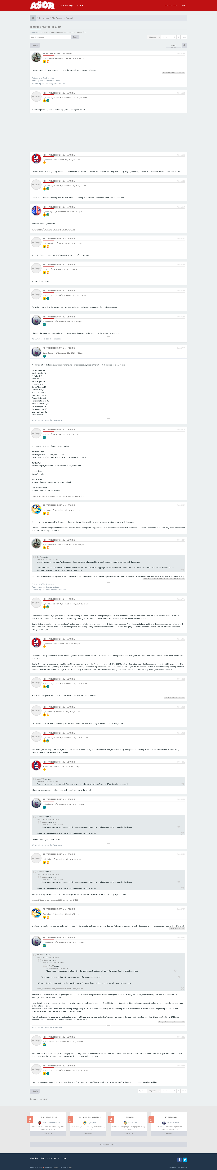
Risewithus (49, 1041)
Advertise (34, 1158)
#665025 (181, 92)
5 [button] (174, 37)
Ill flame (48, 159)
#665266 (181, 1065)
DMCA (49, 1158)
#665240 (181, 854)
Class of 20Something (78, 32)
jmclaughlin (50, 321)
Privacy (43, 1158)
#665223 (181, 638)
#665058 (181, 264)
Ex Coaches (130, 1117)
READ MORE (48, 1133)
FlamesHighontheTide (170, 72)
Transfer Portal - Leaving (45, 27)
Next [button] (184, 37)
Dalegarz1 (165, 579)
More (80, 5)
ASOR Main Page (66, 5)
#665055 (181, 206)
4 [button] (170, 37)
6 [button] (178, 37)
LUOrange (49, 211)
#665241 (181, 909)
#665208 (181, 429)
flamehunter (169, 698)
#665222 (181, 599)
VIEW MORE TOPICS (108, 1144)
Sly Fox (52, 32)
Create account (170, 5)
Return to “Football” (39, 1099)
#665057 (181, 238)
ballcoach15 (50, 243)
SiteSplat (55, 1167)
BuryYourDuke (62, 32)
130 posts (152, 37)
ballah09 (48, 711)
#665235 (181, 706)
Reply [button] (34, 45)
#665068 (181, 316)
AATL (47, 434)
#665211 (181, 505)
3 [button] (166, 37)
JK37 (47, 269)
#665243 (181, 1036)
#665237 (181, 761)
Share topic (173, 46)
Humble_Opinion (52, 97)
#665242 (181, 937)
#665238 (181, 799)
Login (183, 5)
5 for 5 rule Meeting (49, 1117)
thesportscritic (157, 579)
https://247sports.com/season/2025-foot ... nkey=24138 (55, 900)
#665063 (181, 290)
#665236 (181, 732)
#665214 (181, 539)
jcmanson (44, 32)
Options (142, 1091)
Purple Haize (50, 58)
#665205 (181, 348)
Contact (64, 1158)
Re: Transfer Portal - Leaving (59, 92)
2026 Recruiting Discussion (89, 1117)
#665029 (181, 154)
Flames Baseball (171, 1117)
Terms (56, 1158)
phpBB (70, 1167)
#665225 (181, 678)
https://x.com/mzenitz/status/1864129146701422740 (53, 229)
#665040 (181, 180)
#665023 (181, 53)
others (175, 579)
